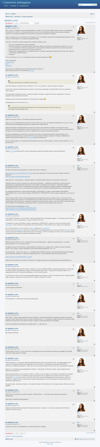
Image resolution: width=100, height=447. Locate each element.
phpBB (45, 442)
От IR (7, 64)
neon (78, 165)
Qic (78, 283)
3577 (81, 37)
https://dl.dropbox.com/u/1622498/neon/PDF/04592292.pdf (21, 209)
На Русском (9, 65)
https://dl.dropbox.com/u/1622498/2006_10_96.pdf (19, 256)
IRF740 (68, 230)
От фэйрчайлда (10, 62)
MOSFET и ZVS (11, 21)
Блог (6, 6)
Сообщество (23, 6)
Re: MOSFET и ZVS (12, 75)
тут (27, 102)
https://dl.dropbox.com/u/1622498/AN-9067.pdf (18, 176)
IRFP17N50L (9, 225)
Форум (13, 6)
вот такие (30, 137)
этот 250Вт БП (45, 228)
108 (80, 167)
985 (80, 285)
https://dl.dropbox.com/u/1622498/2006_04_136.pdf (19, 173)
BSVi (78, 34)
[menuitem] (14, 14)
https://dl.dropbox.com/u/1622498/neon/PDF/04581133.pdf (21, 207)
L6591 (31, 228)
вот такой (31, 70)
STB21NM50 (19, 230)
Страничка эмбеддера (16, 2)
